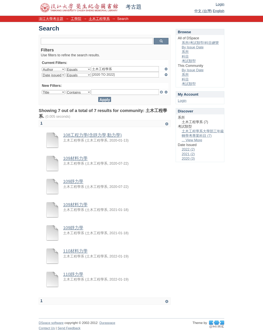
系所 (185, 52)
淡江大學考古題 (51, 19)
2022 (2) (188, 149)
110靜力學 (73, 274)
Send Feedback (68, 328)
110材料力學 (75, 250)
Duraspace (107, 323)
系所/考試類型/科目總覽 (200, 43)
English (218, 11)
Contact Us (47, 328)
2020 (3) (188, 159)
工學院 (76, 19)
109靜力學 (73, 181)
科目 (185, 56)
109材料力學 (75, 158)
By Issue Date (193, 47)
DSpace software (51, 323)
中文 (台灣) (203, 11)
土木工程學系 (99, 19)
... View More (192, 140)
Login (220, 4)
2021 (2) (188, 154)
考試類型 (189, 61)
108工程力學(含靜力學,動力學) (92, 135)
